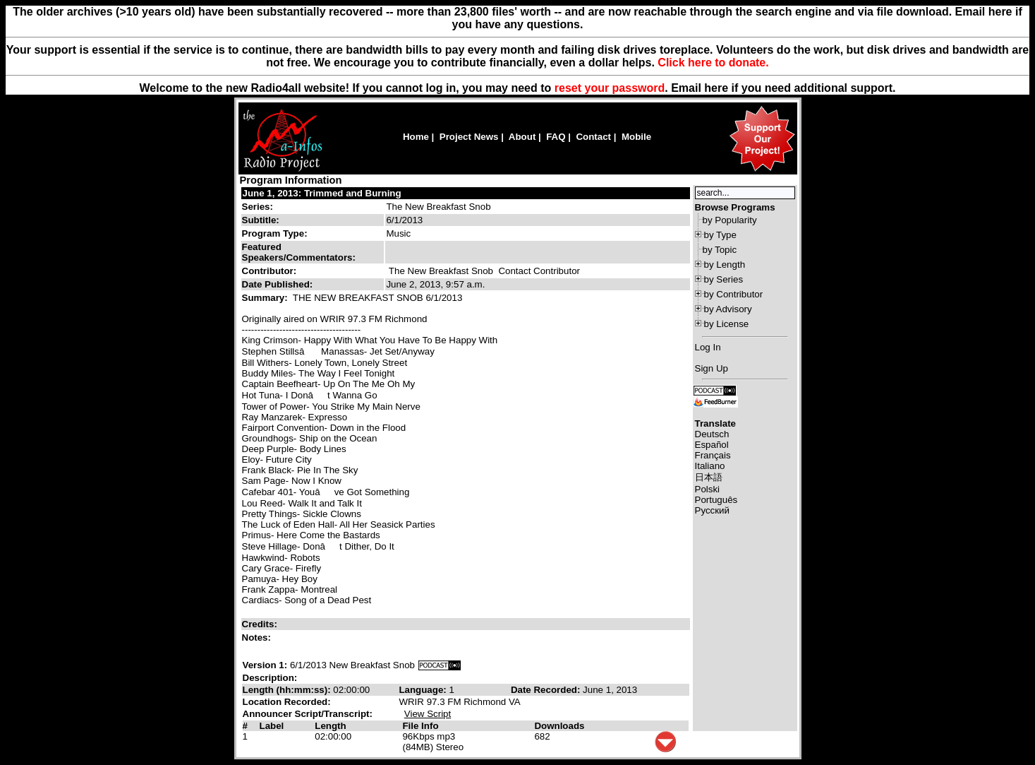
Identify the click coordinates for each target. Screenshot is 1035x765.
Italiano (710, 466)
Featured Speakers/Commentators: (299, 252)
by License (726, 324)
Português (716, 499)
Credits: (261, 624)
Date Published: (277, 284)
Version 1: (265, 665)
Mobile (636, 136)
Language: (424, 689)
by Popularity (730, 220)
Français (713, 455)
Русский (712, 510)
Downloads (559, 725)
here (716, 88)
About (522, 136)
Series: (257, 206)
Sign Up (711, 368)
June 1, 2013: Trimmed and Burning (322, 193)
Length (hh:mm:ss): (288, 689)
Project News (469, 136)
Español (712, 444)
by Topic (720, 249)
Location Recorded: (287, 701)
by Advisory (728, 309)
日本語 (708, 477)
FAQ (555, 136)
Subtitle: (260, 220)
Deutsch (712, 434)
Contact (593, 136)
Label (271, 725)
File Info (420, 725)
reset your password (610, 88)
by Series (724, 279)
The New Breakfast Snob (438, 206)
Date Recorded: (547, 689)
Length (330, 725)
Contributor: (269, 271)
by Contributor (733, 294)
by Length (725, 264)
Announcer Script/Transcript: (308, 713)
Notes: (258, 637)
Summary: (266, 297)
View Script (427, 713)
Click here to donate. (713, 63)
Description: (270, 677)
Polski (707, 489)
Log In (708, 347)
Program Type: (275, 233)
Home (416, 136)
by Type (720, 235)
